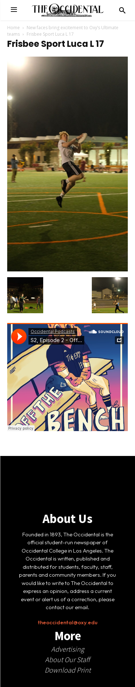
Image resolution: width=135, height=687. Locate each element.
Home (13, 28)
